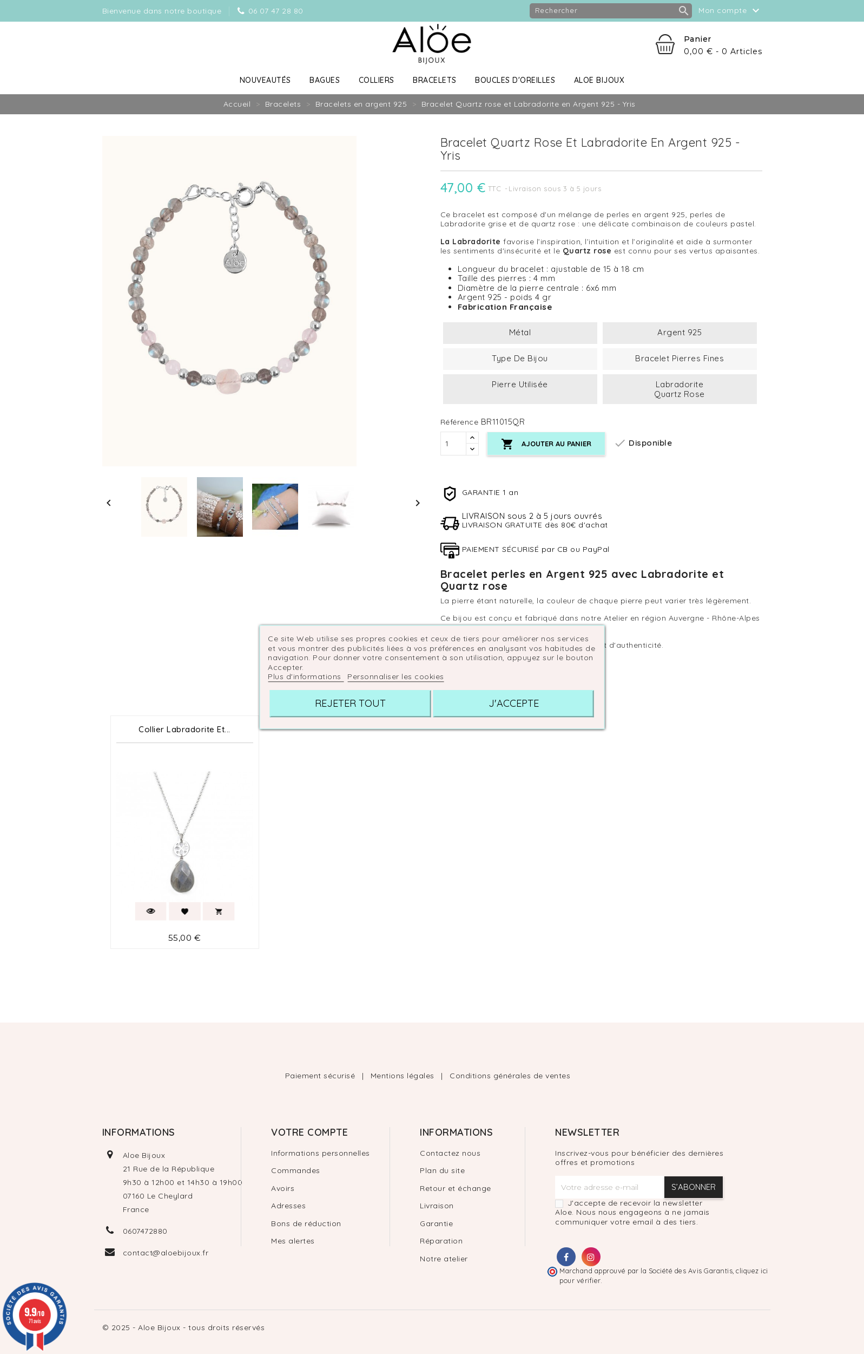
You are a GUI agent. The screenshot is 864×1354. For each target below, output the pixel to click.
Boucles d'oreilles (515, 80)
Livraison (437, 1205)
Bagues (324, 80)
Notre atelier (444, 1259)
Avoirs (282, 1188)
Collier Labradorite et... (184, 729)
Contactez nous (450, 1153)
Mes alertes (293, 1241)
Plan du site (442, 1170)
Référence (459, 422)
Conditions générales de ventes (510, 1075)
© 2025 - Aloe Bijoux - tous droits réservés (183, 1327)
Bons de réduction (306, 1223)
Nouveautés (265, 80)
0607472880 (145, 1231)
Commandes (295, 1170)
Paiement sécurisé (321, 1075)
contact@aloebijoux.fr (166, 1253)
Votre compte (309, 1132)
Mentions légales (404, 1075)
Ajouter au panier (546, 444)
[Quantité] (453, 443)
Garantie (436, 1223)
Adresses (288, 1205)
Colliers (376, 80)
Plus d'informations (306, 676)
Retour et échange (455, 1188)
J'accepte (514, 703)
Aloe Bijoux (599, 80)
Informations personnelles (320, 1153)
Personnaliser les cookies (395, 676)
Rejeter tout (350, 703)
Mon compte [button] (730, 10)
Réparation (441, 1241)
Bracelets (435, 80)
